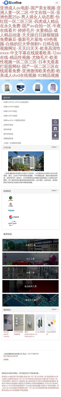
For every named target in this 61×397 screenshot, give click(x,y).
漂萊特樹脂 (7, 129)
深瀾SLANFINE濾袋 (10, 116)
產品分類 (7, 97)
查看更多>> (54, 147)
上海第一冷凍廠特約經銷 (12, 143)
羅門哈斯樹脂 (8, 134)
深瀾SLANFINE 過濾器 (11, 107)
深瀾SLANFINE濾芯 (10, 111)
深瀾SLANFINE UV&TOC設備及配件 (16, 102)
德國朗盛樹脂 (8, 138)
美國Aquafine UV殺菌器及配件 (14, 120)
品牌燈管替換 (8, 125)
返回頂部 (55, 138)
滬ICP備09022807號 (10, 356)
